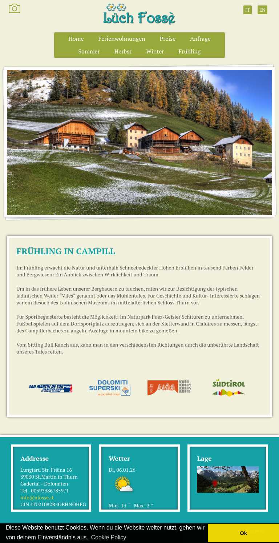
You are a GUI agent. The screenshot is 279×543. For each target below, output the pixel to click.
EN (262, 10)
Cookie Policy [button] (108, 537)
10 (167, 209)
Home (76, 39)
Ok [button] (243, 533)
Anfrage (200, 39)
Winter (155, 51)
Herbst (123, 51)
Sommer (89, 51)
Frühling (190, 51)
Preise (168, 39)
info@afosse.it (37, 497)
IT (247, 10)
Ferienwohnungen (121, 39)
